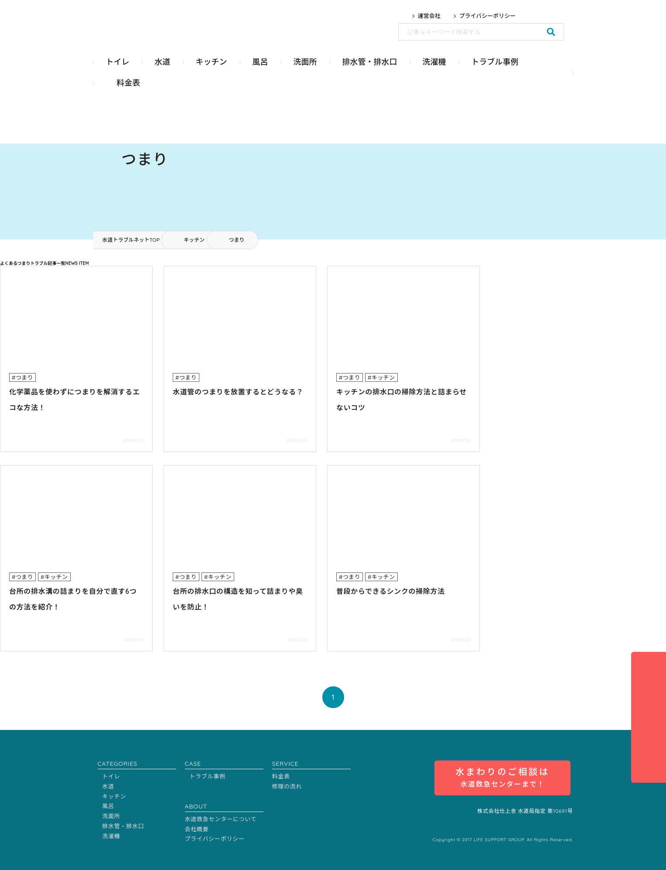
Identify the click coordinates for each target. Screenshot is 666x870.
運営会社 (429, 16)
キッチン (194, 239)
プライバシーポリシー (487, 16)
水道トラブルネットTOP (131, 239)
